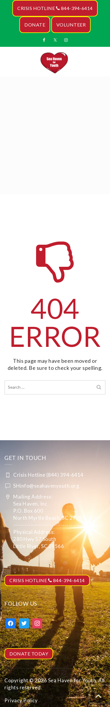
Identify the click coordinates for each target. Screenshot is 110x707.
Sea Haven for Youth (72, 680)
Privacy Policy (21, 700)
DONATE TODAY (28, 653)
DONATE (34, 24)
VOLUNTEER (71, 24)
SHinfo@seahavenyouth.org (46, 486)
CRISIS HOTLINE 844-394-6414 (55, 8)
